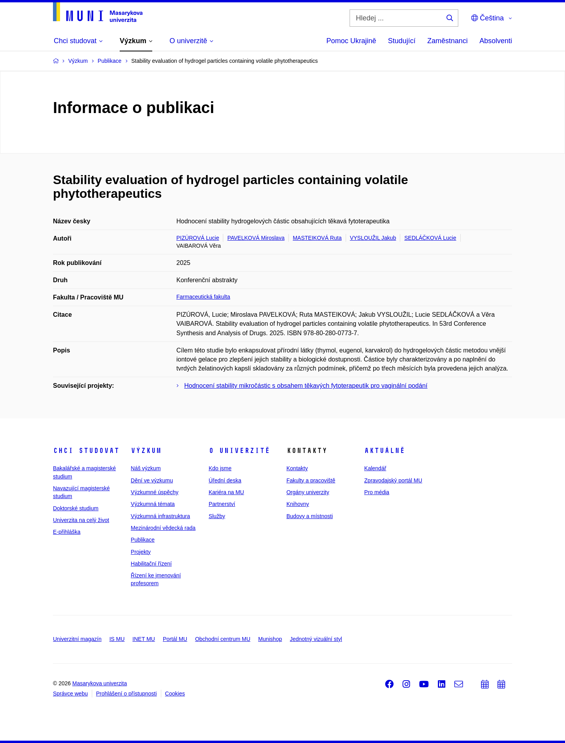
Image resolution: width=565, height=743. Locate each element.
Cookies (175, 693)
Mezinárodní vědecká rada (163, 528)
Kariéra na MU (226, 492)
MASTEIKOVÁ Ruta (317, 238)
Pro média (376, 492)
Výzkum (146, 450)
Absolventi (495, 41)
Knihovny (297, 504)
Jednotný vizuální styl (316, 639)
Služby (217, 516)
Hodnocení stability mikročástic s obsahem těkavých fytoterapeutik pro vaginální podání (306, 385)
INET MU (144, 639)
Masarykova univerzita (99, 683)
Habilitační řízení (151, 563)
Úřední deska (225, 480)
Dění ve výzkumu (152, 480)
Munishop (270, 639)
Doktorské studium (75, 508)
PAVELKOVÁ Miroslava (255, 238)
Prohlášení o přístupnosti (126, 693)
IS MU (117, 639)
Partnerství (222, 504)
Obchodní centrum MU (222, 639)
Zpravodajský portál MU (393, 480)
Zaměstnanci (447, 41)
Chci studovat (86, 450)
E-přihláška (66, 532)
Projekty (141, 552)
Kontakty (297, 468)
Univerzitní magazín (77, 639)
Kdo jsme (220, 468)
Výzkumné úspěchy (154, 492)
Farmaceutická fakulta (203, 297)
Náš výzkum (145, 468)
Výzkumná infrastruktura (160, 516)
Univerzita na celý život (81, 520)
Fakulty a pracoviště (310, 480)
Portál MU (175, 639)
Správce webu (70, 693)
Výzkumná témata (153, 504)
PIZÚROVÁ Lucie (198, 238)
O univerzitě (239, 450)
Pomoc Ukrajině (351, 41)
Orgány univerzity (307, 492)
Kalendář (375, 468)
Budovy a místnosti (309, 516)
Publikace (143, 540)
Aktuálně (384, 450)
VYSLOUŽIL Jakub (373, 238)
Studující (402, 41)
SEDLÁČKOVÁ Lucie (430, 238)
